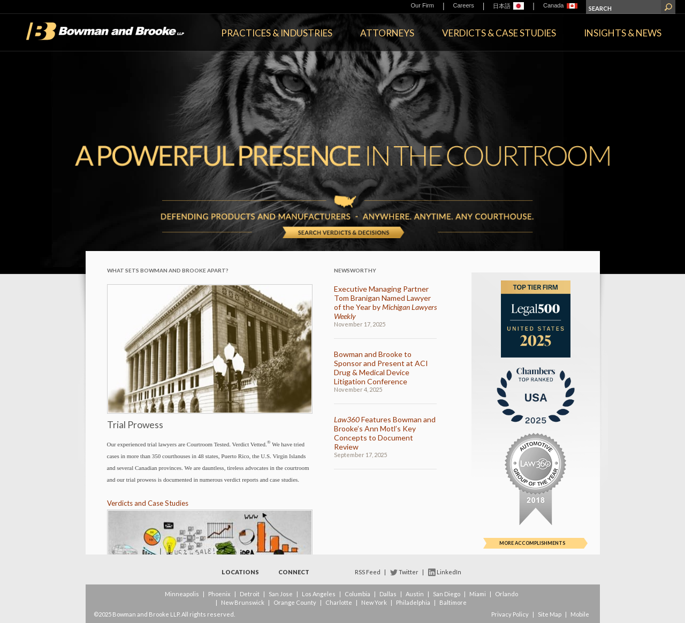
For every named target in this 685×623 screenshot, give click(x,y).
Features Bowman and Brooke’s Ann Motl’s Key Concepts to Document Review (385, 433)
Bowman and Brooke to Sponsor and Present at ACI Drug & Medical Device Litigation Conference (381, 368)
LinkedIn (449, 571)
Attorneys (387, 33)
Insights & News (622, 33)
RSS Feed (367, 571)
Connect (293, 571)
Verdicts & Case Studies (499, 33)
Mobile (579, 614)
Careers (463, 5)
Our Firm (422, 5)
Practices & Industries (276, 33)
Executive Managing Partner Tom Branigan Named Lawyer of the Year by (385, 302)
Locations (240, 571)
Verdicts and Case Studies (147, 503)
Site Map (549, 614)
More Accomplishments (532, 543)
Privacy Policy (510, 614)
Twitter (408, 571)
